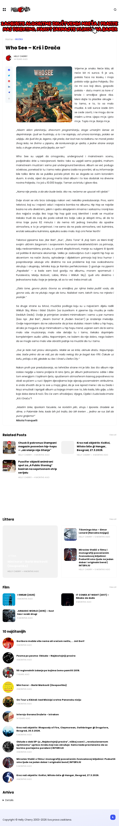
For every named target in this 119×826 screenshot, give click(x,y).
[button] (9, 98)
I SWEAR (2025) (26, 594)
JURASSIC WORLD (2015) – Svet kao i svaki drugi (35, 612)
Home (9, 39)
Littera (12, 556)
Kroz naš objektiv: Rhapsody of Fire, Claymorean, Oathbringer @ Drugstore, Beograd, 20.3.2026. (62, 729)
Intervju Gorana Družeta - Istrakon (37, 714)
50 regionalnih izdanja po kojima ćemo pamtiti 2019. (48, 670)
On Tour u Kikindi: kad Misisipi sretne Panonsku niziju (48, 699)
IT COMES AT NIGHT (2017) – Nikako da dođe (92, 596)
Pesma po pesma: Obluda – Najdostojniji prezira (45, 655)
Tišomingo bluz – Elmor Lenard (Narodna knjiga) (94, 531)
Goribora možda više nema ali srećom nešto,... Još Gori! (50, 641)
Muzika (19, 39)
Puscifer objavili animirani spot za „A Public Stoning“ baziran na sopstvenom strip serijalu (37, 467)
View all (112, 435)
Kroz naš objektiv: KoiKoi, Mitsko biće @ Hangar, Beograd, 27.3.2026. (93, 446)
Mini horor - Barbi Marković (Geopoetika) (28, 564)
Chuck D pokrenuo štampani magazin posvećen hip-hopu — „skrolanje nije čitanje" (37, 446)
